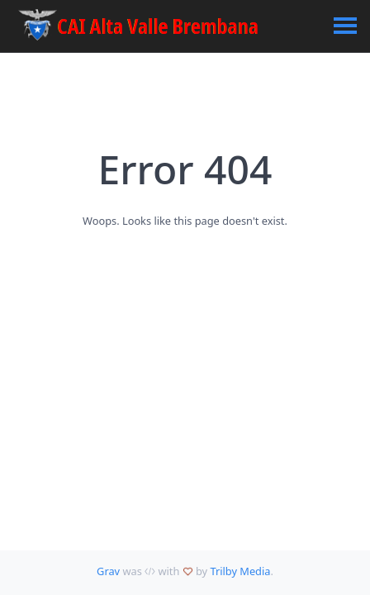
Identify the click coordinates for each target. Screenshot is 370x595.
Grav (108, 571)
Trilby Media (240, 571)
